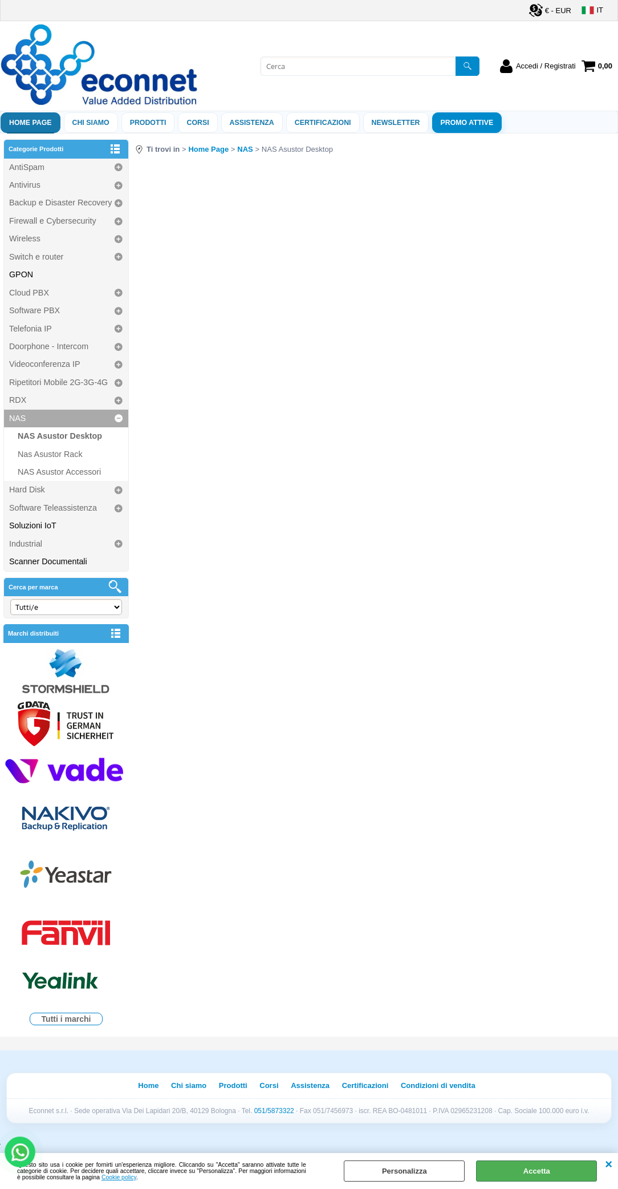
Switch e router (36, 256)
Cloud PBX (29, 292)
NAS (17, 418)
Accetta (536, 1171)
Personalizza (404, 1171)
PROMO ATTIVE (467, 123)
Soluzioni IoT (32, 525)
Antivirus (24, 184)
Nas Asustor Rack (50, 454)
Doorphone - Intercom (48, 346)
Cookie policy (118, 1177)
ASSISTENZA (252, 123)
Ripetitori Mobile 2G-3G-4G (58, 382)
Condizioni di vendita (438, 1085)
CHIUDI (608, 1164)
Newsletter (396, 123)
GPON (21, 274)
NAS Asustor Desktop (60, 435)
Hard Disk (27, 489)
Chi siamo (90, 123)
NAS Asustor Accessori (59, 471)
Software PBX (34, 310)
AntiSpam (26, 167)
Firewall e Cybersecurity (52, 220)
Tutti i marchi (66, 1019)
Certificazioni (323, 123)
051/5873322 (274, 1111)
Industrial (25, 543)
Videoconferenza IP (44, 364)
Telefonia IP (30, 328)
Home (148, 1085)
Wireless (24, 238)
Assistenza (310, 1085)
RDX (17, 400)
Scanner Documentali (48, 561)
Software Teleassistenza (53, 507)
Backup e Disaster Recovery (60, 202)
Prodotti (148, 123)
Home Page (30, 123)
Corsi (197, 123)
